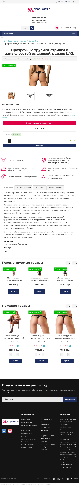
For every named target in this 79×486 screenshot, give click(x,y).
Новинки (44, 441)
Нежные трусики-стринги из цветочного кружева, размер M (40, 337)
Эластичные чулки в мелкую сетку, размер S (14, 337)
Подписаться (70, 399)
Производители (46, 419)
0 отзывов (53, 59)
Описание (8, 187)
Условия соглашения (28, 439)
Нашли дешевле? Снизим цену (39, 123)
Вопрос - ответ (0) (55, 188)
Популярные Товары (48, 436)
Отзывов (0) (39, 188)
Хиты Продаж (45, 438)
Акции (43, 433)
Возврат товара (27, 447)
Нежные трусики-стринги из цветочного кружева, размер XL (65, 337)
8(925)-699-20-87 (67, 422)
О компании (25, 430)
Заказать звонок (64, 2)
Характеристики (24, 188)
